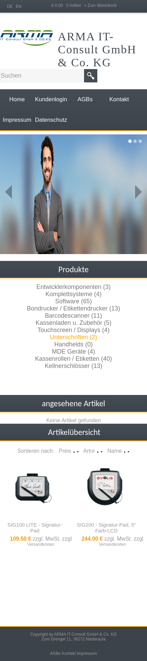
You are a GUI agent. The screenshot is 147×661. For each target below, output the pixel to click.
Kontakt (69, 653)
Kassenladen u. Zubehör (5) (73, 322)
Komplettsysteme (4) (73, 294)
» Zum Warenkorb (100, 5)
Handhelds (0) (73, 344)
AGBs (55, 653)
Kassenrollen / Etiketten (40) (73, 358)
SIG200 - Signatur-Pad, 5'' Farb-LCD (106, 527)
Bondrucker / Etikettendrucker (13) (73, 308)
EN (18, 6)
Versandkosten (40, 544)
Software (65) (73, 301)
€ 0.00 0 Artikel (67, 5)
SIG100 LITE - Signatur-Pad (34, 527)
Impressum (87, 653)
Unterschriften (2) (73, 337)
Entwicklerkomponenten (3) (73, 286)
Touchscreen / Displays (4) (73, 330)
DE (10, 6)
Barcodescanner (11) (73, 315)
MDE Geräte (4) (73, 351)
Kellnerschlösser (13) (73, 365)
